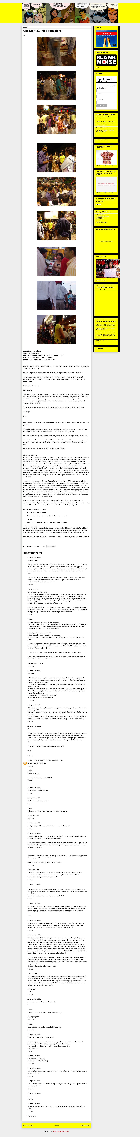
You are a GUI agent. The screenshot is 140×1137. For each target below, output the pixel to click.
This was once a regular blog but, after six (43, 760)
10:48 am (31, 1005)
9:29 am (30, 585)
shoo (50, 51)
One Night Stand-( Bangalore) (43, 31)
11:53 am (31, 700)
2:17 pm (30, 1112)
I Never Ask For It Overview (102, 127)
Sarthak (30, 973)
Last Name (99, 99)
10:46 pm (31, 766)
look (62, 448)
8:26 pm (30, 1099)
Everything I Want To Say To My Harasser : (105, 331)
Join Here (98, 204)
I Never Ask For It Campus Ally (103, 118)
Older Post (85, 1125)
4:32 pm (30, 930)
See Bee (30, 589)
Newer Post (28, 1125)
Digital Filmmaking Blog (64, 981)
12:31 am (31, 783)
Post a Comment (31, 1116)
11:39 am (31, 899)
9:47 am (30, 615)
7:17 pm (30, 916)
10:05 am (31, 666)
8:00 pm (30, 721)
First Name (99, 94)
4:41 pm (30, 994)
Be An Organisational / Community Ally (105, 121)
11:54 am (31, 1089)
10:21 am (31, 818)
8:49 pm (30, 1076)
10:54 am (31, 1020)
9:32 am (30, 1051)
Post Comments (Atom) (61, 1131)
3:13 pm (30, 880)
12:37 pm (31, 1064)
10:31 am (31, 829)
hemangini (31, 870)
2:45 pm (30, 969)
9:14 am (30, 793)
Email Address (101, 88)
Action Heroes (61, 440)
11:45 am (31, 865)
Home (57, 1125)
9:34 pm (30, 756)
